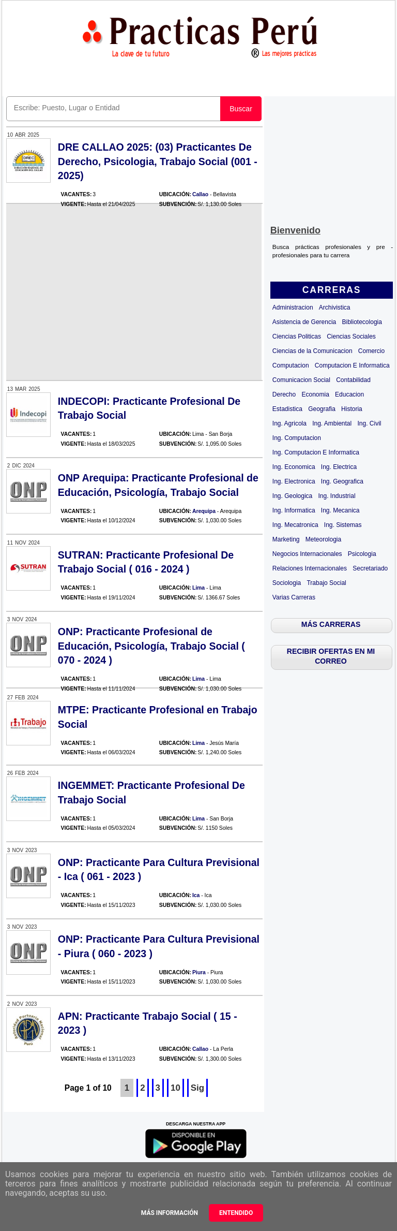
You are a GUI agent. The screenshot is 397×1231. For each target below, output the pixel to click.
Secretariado (370, 568)
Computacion (290, 365)
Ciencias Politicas (296, 336)
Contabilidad (353, 380)
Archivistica (334, 307)
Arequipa (204, 511)
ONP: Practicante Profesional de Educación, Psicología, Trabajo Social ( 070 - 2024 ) (151, 646)
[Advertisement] (331, 158)
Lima (198, 588)
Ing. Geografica (342, 481)
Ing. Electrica (339, 467)
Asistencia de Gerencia (304, 322)
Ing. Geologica (292, 496)
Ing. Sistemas (343, 525)
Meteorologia (323, 539)
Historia (351, 409)
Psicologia (362, 554)
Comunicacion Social (301, 380)
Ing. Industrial (337, 496)
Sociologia (286, 583)
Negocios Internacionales (307, 554)
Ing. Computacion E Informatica (315, 452)
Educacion (349, 394)
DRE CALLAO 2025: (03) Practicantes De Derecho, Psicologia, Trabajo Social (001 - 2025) (157, 161)
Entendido (236, 1213)
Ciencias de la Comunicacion (312, 351)
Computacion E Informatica (352, 365)
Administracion (292, 307)
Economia (315, 394)
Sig (197, 1088)
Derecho (284, 394)
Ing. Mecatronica (295, 525)
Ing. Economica (293, 467)
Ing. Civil (369, 423)
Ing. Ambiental (332, 423)
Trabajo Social (326, 583)
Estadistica (287, 409)
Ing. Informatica (293, 510)
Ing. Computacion (296, 438)
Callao (200, 194)
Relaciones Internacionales (309, 568)
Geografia (321, 409)
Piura (199, 972)
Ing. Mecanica (340, 510)
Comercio (371, 351)
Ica (196, 895)
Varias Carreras (293, 597)
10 (175, 1088)
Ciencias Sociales (351, 336)
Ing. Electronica (293, 481)
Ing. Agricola (289, 423)
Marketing (286, 539)
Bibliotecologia (362, 322)
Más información (169, 1213)
